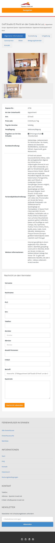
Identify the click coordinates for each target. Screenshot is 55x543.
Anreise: (8, 331)
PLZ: (6, 302)
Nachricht (8, 379)
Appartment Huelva (38, 27)
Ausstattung (32, 36)
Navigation (27, 10)
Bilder (21, 40)
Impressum (6, 472)
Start (3, 456)
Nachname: (9, 293)
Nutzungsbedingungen (10, 477)
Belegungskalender (35, 40)
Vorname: (8, 283)
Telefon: (8, 321)
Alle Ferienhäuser (8, 430)
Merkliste (5, 441)
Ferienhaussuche (8, 436)
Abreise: (8, 340)
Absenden (27, 524)
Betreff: (8, 369)
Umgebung (46, 36)
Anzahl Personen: (11, 350)
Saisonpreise (8, 40)
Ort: (6, 312)
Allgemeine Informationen (13, 36)
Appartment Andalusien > (26, 27)
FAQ (3, 461)
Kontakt (7, 45)
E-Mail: (7, 360)
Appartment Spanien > (13, 27)
